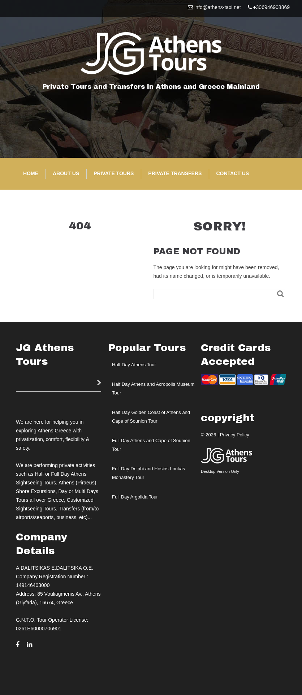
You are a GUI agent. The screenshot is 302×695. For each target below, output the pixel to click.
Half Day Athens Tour (134, 364)
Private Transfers (175, 173)
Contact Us (232, 173)
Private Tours (114, 173)
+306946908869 (271, 7)
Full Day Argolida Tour (135, 497)
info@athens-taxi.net (217, 7)
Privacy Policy (234, 434)
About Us (66, 173)
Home (30, 173)
